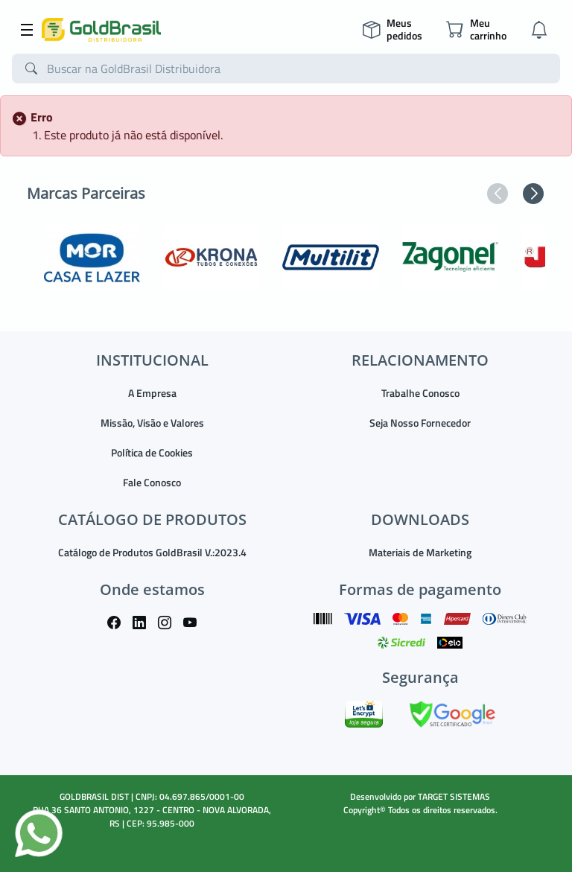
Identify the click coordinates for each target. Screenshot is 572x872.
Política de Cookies (152, 452)
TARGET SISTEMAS (454, 796)
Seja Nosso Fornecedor (420, 422)
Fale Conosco (152, 482)
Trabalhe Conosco (420, 393)
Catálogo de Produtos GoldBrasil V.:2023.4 (152, 552)
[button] (497, 194)
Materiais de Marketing (420, 552)
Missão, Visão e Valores (152, 422)
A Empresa (152, 393)
